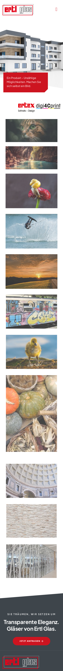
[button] (6, 665)
